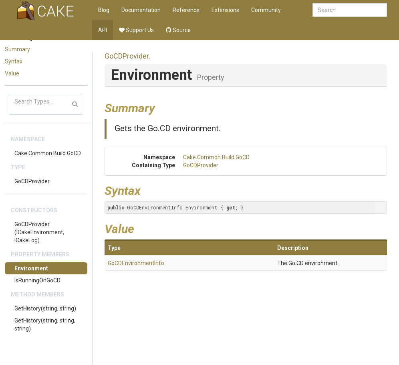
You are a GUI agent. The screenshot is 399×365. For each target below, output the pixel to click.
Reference (186, 10)
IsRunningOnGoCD (37, 280)
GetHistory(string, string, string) (44, 324)
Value (12, 73)
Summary (17, 49)
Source (178, 30)
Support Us (136, 30)
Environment (31, 268)
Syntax (13, 61)
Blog (103, 10)
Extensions (225, 10)
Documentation (141, 10)
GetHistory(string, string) (45, 308)
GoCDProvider (32, 181)
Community (266, 10)
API (102, 30)
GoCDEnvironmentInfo (136, 263)
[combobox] (349, 10)
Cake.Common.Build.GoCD (47, 153)
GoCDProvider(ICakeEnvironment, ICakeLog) (39, 232)
